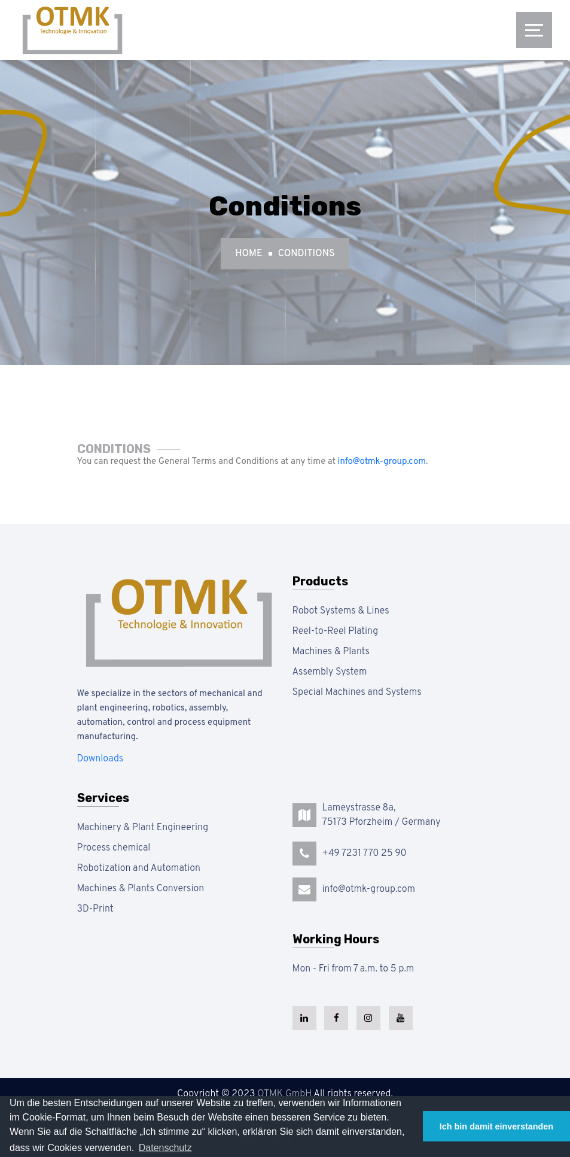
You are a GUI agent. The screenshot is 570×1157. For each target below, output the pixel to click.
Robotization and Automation (138, 868)
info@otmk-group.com (382, 461)
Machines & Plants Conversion (141, 889)
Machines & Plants (331, 652)
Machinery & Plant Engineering (143, 828)
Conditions (306, 254)
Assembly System (329, 672)
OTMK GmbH (284, 1094)
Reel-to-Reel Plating (335, 631)
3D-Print (95, 909)
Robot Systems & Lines (340, 611)
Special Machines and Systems (357, 693)
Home (248, 254)
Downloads (100, 759)
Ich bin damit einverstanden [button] (496, 1126)
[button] (165, 1148)
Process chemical (114, 848)
